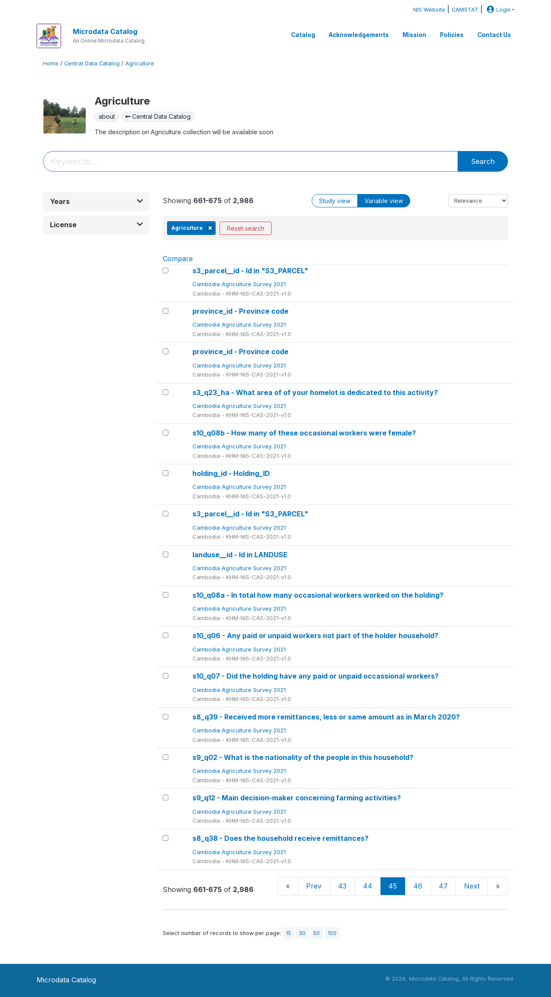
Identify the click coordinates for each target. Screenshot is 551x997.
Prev (314, 886)
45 (392, 886)
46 (417, 886)
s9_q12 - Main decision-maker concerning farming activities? (296, 797)
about (107, 116)
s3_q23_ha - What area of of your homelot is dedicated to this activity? (315, 392)
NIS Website (429, 9)
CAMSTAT (465, 9)
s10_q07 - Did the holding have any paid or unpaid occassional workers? (315, 676)
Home (51, 63)
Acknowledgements (359, 34)
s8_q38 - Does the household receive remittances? (280, 838)
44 (367, 886)
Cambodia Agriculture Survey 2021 (240, 284)
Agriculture (139, 63)
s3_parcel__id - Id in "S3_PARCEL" (250, 270)
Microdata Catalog (105, 31)
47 (443, 886)
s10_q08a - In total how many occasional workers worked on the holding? (317, 595)
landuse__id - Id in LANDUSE (240, 554)
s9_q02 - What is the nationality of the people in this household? (302, 757)
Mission (414, 34)
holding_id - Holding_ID (231, 473)
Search (483, 161)
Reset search (245, 228)
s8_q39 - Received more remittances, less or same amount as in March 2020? (326, 717)
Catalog (303, 34)
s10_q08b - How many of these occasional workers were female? (304, 433)
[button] (96, 202)
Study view (334, 200)
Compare (178, 258)
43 (342, 886)
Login (498, 9)
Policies (452, 34)
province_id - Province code (240, 311)
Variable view (384, 200)
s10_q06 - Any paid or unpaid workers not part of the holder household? (315, 635)
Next (472, 886)
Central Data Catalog (92, 63)
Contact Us (494, 34)
